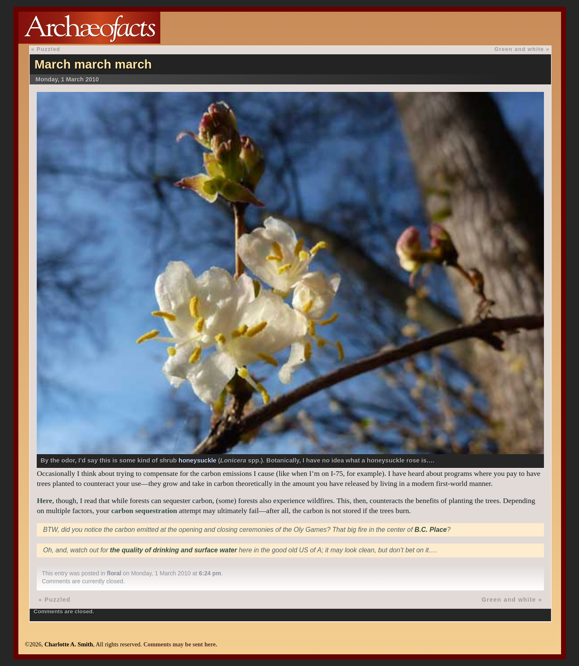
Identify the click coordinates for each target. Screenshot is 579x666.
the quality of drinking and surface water (173, 550)
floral (114, 573)
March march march (93, 64)
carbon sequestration (144, 510)
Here (44, 500)
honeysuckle (198, 460)
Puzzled (49, 49)
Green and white (519, 49)
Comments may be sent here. (180, 644)
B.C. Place (431, 529)
